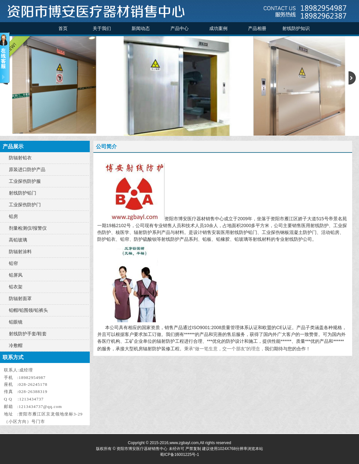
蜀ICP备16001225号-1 (179, 454)
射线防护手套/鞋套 (28, 333)
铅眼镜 (16, 322)
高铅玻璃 (18, 239)
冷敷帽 (16, 345)
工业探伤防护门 (25, 204)
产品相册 (257, 28)
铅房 (13, 216)
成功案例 (218, 28)
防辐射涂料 (20, 251)
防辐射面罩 (20, 298)
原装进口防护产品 (27, 169)
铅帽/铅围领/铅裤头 (28, 310)
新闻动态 (141, 28)
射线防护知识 (296, 28)
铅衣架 (16, 286)
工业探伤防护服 (25, 181)
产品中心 (179, 28)
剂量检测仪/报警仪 (28, 228)
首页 (63, 28)
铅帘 (13, 263)
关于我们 (102, 28)
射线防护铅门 (22, 193)
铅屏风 (16, 275)
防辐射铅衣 (20, 157)
